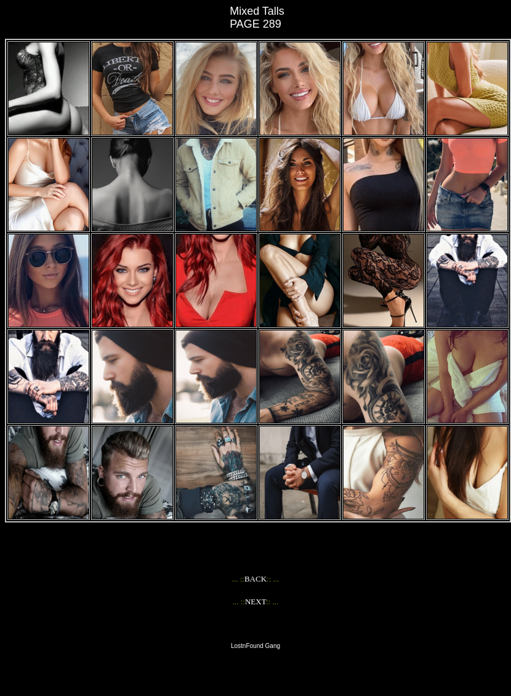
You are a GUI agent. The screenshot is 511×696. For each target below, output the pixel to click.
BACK (255, 578)
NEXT (255, 601)
